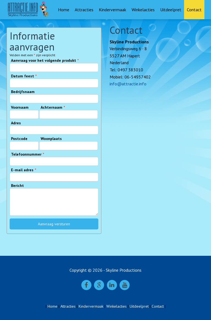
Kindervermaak (112, 9)
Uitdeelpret (170, 9)
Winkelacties (143, 9)
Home (63, 9)
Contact (194, 9)
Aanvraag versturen (54, 223)
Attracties (84, 9)
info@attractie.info (128, 83)
